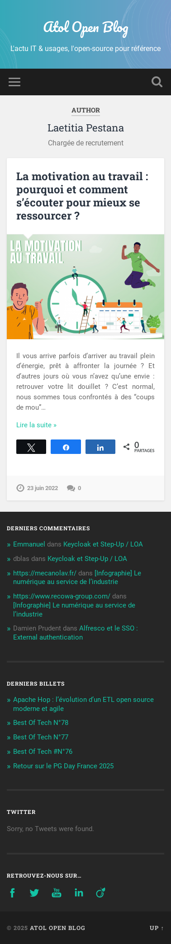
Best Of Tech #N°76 (42, 752)
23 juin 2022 (42, 488)
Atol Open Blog (85, 27)
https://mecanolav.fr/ (44, 573)
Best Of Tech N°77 (40, 737)
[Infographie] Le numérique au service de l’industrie (77, 577)
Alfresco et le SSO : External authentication (75, 632)
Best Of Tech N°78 (40, 723)
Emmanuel (29, 544)
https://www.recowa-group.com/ (61, 596)
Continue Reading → (47, 425)
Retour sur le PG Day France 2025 (63, 766)
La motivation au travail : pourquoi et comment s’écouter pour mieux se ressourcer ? (82, 195)
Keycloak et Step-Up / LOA (103, 544)
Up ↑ (157, 927)
